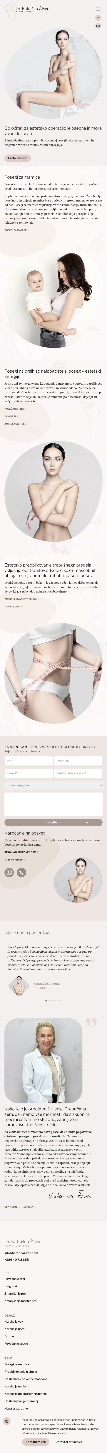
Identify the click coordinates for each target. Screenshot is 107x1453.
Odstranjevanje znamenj (21, 1401)
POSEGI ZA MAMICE (15, 230)
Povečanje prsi (14, 408)
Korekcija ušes (14, 1329)
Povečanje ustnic (16, 1343)
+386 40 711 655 (16, 1259)
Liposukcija (12, 606)
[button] (46, 1001)
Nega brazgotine (16, 1408)
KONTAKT (28, 1207)
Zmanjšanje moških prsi (20, 1301)
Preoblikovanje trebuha (20, 599)
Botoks (9, 1336)
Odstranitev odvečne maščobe (25, 1379)
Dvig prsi (10, 416)
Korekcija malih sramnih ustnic (25, 1394)
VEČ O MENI (11, 1207)
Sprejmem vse (36, 1442)
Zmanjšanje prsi (14, 424)
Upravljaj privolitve (69, 1442)
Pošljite (51, 822)
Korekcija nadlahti (16, 1386)
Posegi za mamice (16, 1364)
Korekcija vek (13, 1321)
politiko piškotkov (55, 1433)
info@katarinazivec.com (21, 1253)
